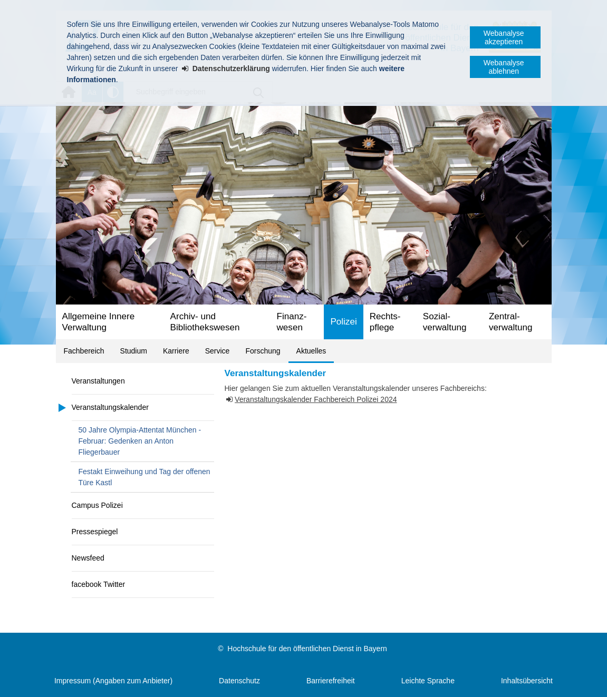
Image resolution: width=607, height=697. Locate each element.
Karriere (176, 351)
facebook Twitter (99, 584)
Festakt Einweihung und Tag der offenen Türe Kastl (144, 477)
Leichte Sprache (428, 680)
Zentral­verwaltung (511, 321)
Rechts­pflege (385, 321)
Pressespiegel (95, 531)
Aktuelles (311, 351)
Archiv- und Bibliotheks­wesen (205, 321)
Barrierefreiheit (330, 680)
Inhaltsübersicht (527, 680)
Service (217, 351)
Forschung (262, 351)
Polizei (343, 322)
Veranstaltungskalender (110, 407)
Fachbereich (84, 351)
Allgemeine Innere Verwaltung (98, 321)
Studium (133, 351)
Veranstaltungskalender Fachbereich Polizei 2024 (316, 399)
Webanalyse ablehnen (504, 66)
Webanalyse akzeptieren (504, 37)
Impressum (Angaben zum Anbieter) (113, 680)
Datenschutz (239, 680)
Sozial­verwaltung (445, 321)
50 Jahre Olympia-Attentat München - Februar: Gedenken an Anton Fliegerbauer (140, 441)
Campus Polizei (97, 505)
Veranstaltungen (98, 381)
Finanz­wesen (292, 321)
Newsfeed (88, 558)
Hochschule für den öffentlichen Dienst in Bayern (307, 648)
